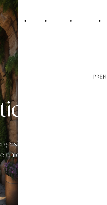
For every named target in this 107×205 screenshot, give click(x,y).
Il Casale (58, 20)
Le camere (85, 20)
